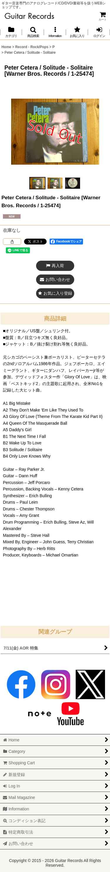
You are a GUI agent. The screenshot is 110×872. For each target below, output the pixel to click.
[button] (33, 32)
